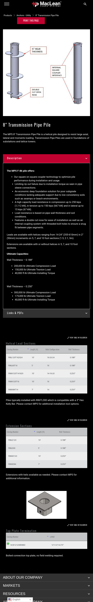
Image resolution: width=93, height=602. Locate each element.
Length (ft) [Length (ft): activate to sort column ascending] (34, 349)
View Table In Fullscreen (78, 337)
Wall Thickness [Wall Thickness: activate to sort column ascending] (74, 349)
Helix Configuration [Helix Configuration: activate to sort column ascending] (52, 349)
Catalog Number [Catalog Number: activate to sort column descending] (13, 349)
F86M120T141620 (15, 373)
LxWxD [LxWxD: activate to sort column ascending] (52, 536)
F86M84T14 (13, 389)
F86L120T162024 (15, 357)
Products (8, 15)
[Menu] (6, 4)
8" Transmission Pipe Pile (47, 15)
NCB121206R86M (17, 545)
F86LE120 (12, 440)
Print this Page (31, 20)
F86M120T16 (13, 381)
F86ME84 (12, 464)
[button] (89, 577)
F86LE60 (11, 448)
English (14, 599)
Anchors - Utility (24, 15)
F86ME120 (12, 456)
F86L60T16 (12, 365)
